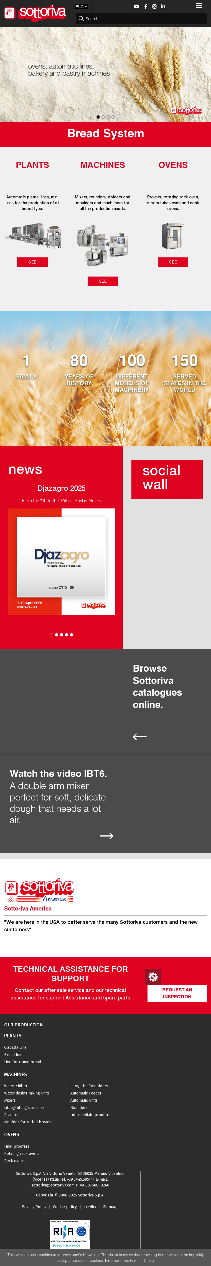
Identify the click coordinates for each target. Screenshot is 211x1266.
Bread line (13, 1054)
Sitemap (110, 1206)
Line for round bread (22, 1062)
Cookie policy (65, 1206)
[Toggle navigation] (198, 5)
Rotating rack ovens (21, 1153)
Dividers (11, 1114)
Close (149, 1260)
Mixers (10, 1100)
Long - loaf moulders (89, 1086)
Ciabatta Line (15, 1047)
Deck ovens (14, 1160)
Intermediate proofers (90, 1114)
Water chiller (15, 1086)
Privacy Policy (34, 1206)
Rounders (79, 1107)
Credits (90, 1207)
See (32, 262)
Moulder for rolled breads (27, 1122)
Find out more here (121, 1260)
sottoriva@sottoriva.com (53, 1185)
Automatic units (84, 1100)
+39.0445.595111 (81, 1179)
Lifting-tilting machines (24, 1107)
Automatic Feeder (85, 1093)
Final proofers (16, 1146)
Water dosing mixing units (27, 1093)
